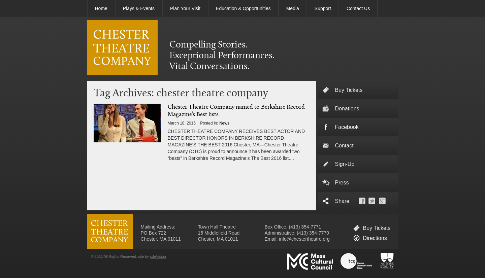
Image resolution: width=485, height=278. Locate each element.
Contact (344, 145)
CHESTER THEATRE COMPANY (122, 47)
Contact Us (358, 8)
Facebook (347, 127)
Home (101, 8)
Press (342, 182)
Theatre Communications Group (357, 261)
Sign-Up (345, 164)
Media (292, 8)
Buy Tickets (377, 228)
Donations (347, 108)
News (224, 123)
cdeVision (158, 256)
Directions (375, 238)
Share (342, 201)
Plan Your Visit (185, 8)
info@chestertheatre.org (304, 239)
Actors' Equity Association (387, 261)
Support (323, 8)
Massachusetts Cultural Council (310, 261)
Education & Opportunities (243, 8)
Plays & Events (139, 8)
